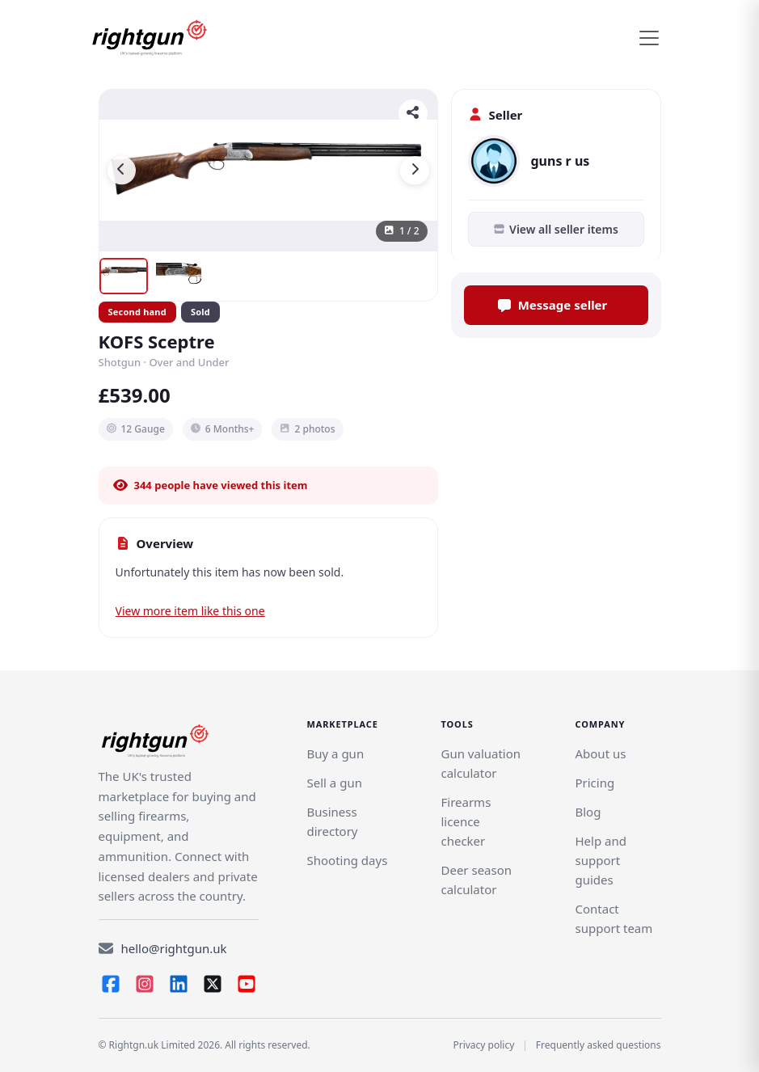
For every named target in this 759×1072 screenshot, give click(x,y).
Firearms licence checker (466, 821)
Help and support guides (600, 860)
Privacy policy (483, 1045)
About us (600, 753)
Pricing (594, 782)
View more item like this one (190, 610)
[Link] (334, 782)
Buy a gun (336, 753)
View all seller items (555, 229)
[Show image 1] (123, 276)
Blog (588, 812)
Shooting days (347, 860)
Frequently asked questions (598, 1045)
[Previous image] (122, 170)
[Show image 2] (178, 276)
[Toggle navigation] (649, 38)
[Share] (413, 114)
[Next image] (414, 170)
